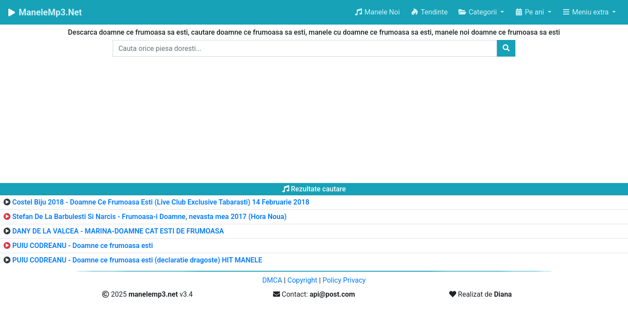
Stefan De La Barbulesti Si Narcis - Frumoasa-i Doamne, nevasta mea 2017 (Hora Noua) (149, 216)
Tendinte (428, 12)
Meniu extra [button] (586, 12)
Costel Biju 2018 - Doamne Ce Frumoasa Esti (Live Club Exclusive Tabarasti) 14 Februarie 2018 (160, 202)
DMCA (272, 280)
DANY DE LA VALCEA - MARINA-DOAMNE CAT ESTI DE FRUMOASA (118, 231)
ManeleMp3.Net (44, 12)
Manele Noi (377, 12)
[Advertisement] (314, 121)
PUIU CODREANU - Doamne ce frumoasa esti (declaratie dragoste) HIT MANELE (137, 260)
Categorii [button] (478, 12)
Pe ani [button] (530, 12)
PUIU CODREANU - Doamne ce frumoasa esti (82, 245)
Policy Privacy (344, 280)
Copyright (302, 280)
